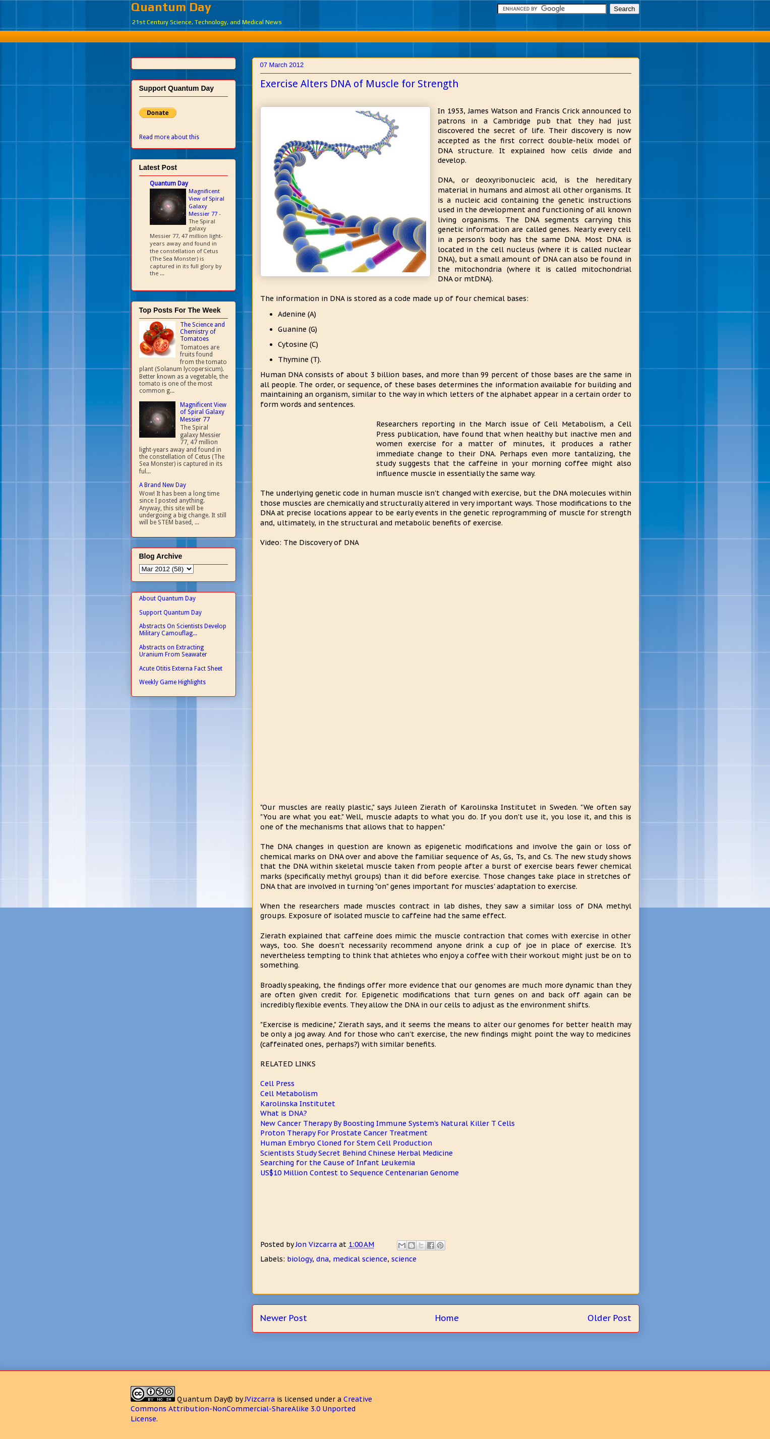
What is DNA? (283, 1113)
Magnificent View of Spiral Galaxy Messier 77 (206, 202)
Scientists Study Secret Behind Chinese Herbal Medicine (356, 1153)
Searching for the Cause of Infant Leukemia (337, 1162)
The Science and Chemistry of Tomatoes (202, 332)
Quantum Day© (205, 1399)
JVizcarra (260, 1399)
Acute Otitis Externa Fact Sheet (180, 668)
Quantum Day (171, 7)
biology (299, 1259)
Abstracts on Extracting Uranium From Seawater (173, 651)
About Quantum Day (167, 598)
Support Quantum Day (170, 612)
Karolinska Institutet (297, 1103)
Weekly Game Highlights (172, 682)
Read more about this (169, 137)
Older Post (609, 1318)
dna (322, 1259)
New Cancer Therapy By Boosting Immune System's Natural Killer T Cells (387, 1123)
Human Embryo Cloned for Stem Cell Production (346, 1143)
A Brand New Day (162, 485)
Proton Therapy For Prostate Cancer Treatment (344, 1132)
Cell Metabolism (289, 1093)
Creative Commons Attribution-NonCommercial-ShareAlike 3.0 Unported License (251, 1409)
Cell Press (277, 1083)
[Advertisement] (385, 35)
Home (447, 1318)
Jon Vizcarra (317, 1244)
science (404, 1259)
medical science (360, 1259)
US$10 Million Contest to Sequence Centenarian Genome (359, 1172)
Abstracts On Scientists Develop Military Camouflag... (182, 630)
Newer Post (283, 1318)
